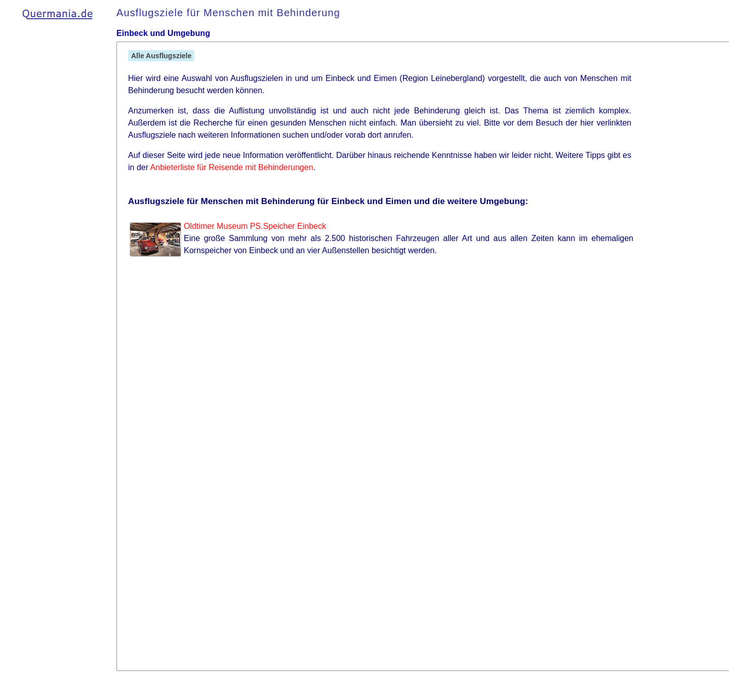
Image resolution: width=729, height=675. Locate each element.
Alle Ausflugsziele (161, 56)
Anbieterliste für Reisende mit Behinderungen (231, 167)
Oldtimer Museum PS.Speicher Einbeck (255, 226)
